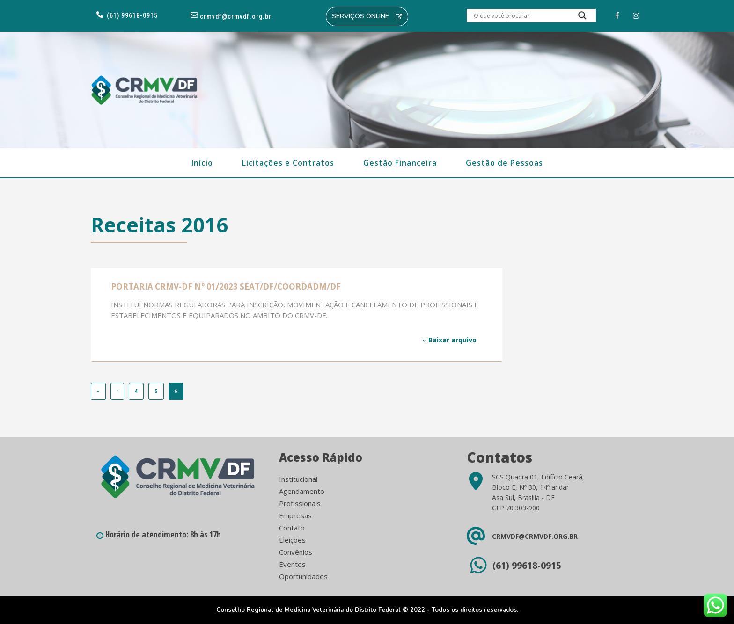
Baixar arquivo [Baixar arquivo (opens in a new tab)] (449, 339)
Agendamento (301, 491)
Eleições (292, 539)
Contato (292, 527)
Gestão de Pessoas (504, 163)
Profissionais (300, 503)
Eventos (292, 564)
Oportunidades (303, 576)
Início (202, 163)
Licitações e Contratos (288, 163)
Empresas (295, 515)
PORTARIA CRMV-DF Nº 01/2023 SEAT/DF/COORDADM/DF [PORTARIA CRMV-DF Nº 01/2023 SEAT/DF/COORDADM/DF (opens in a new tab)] (226, 286)
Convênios (295, 552)
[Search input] (520, 15)
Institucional (298, 479)
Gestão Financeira (400, 163)
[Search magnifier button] (582, 18)
